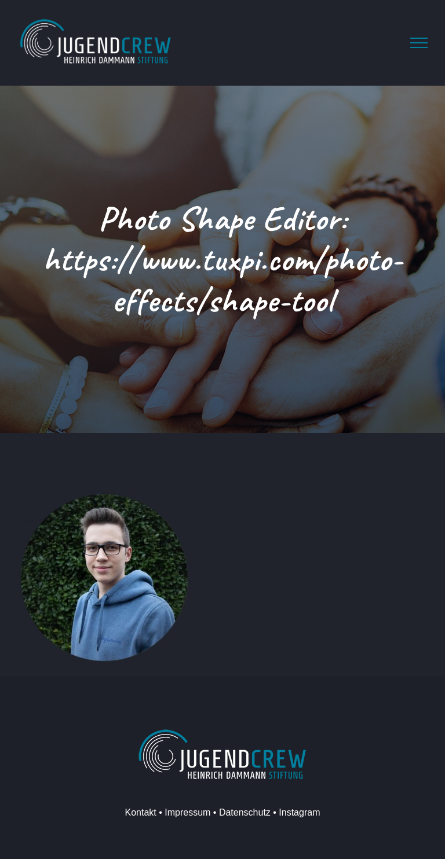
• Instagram (295, 812)
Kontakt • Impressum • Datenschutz (198, 812)
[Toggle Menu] (418, 43)
